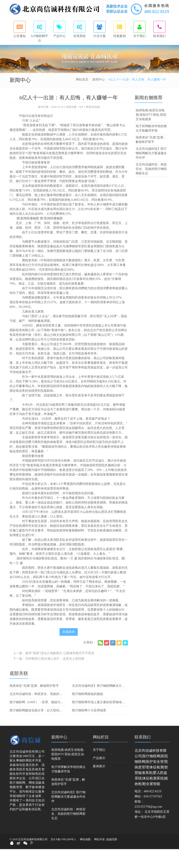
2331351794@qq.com (148, 807)
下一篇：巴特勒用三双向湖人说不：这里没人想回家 (48, 659)
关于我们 (99, 750)
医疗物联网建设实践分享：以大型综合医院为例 (37, 711)
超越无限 (111, 840)
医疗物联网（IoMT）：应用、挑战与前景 (37, 703)
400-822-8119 (156, 11)
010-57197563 (153, 797)
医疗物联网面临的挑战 (87, 695)
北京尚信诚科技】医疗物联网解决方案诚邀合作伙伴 (100, 686)
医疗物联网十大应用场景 (89, 711)
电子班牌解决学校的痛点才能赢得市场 (151, 129)
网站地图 (85, 840)
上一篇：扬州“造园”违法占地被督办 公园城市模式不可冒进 (53, 654)
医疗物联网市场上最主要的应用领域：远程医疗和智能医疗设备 (100, 703)
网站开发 (99, 840)
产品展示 (99, 759)
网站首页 (82, 80)
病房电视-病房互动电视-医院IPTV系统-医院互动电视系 (151, 116)
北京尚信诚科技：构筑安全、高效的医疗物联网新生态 (37, 695)
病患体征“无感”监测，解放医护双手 (34, 686)
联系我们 (143, 738)
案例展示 (99, 767)
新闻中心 (98, 80)
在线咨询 (68, 632)
